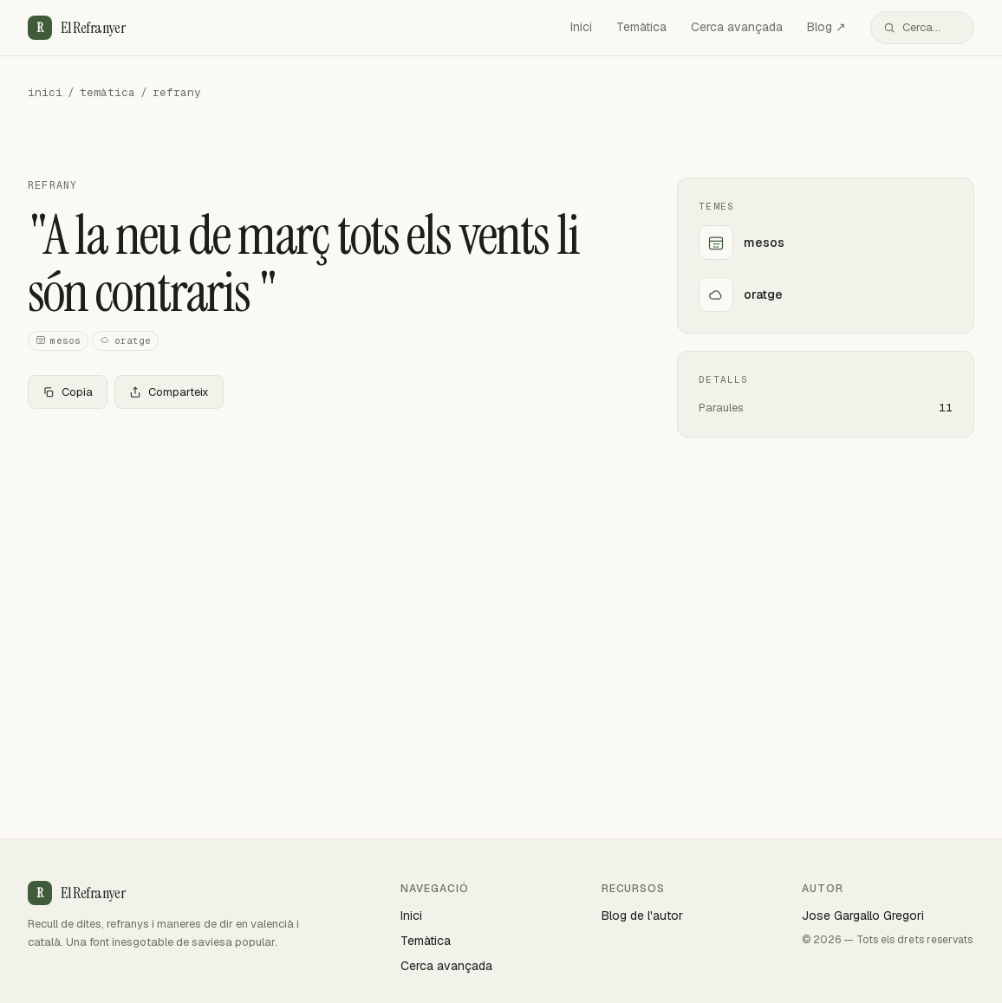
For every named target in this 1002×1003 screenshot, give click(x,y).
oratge (125, 340)
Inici (581, 27)
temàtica (107, 92)
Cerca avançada (737, 27)
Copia (67, 392)
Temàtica (641, 27)
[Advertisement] (324, 551)
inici (45, 92)
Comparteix (169, 392)
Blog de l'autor (642, 915)
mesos (58, 340)
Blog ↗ (826, 27)
